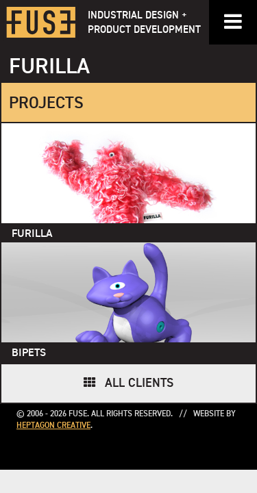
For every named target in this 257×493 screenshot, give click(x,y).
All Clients (139, 383)
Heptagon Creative (53, 426)
